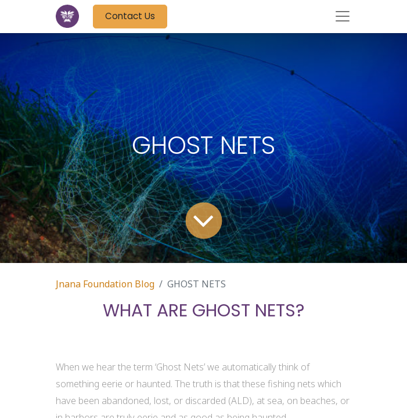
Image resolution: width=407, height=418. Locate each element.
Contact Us (130, 16)
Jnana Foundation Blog (105, 284)
